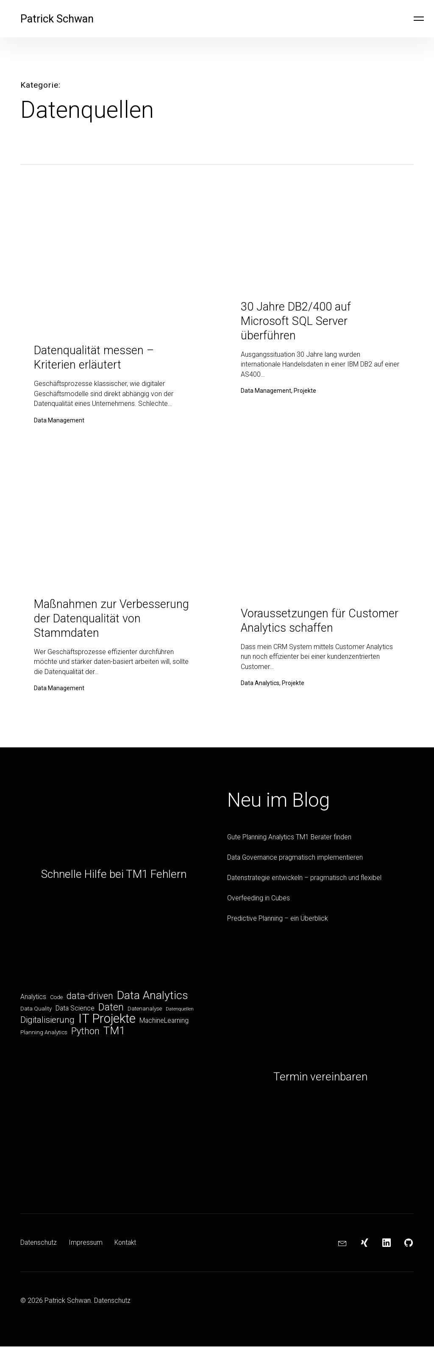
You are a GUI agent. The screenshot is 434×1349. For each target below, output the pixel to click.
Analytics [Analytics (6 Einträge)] (33, 1000)
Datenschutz (38, 1245)
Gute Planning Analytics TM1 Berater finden (290, 839)
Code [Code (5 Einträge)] (56, 1000)
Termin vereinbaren (320, 1079)
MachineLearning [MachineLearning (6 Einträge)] (164, 1025)
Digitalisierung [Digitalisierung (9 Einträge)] (47, 1024)
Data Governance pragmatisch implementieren (296, 860)
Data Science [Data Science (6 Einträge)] (75, 1012)
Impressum (86, 1245)
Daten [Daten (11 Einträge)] (111, 1010)
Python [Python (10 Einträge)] (85, 1036)
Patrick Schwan (59, 18)
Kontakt (126, 1245)
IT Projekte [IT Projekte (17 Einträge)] (107, 1023)
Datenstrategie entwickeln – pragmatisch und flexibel (305, 880)
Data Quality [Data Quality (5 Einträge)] (36, 1012)
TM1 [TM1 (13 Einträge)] (114, 1035)
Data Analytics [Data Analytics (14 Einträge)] (152, 998)
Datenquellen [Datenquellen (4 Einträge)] (180, 1012)
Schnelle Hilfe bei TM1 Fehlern (113, 876)
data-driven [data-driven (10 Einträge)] (90, 999)
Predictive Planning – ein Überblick (277, 921)
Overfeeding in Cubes (258, 901)
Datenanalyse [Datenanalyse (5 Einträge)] (145, 1012)
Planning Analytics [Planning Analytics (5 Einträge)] (43, 1037)
